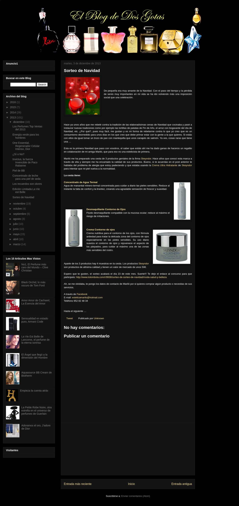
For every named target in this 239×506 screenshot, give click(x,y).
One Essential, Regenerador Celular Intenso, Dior (26, 146)
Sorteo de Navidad (23, 197)
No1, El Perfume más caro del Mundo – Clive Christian (34, 267)
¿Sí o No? (18, 154)
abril (16, 239)
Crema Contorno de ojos (100, 229)
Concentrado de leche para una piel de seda (27, 177)
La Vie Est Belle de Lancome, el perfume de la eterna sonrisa (35, 339)
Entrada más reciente (77, 483)
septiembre (20, 213)
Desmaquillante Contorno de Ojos (105, 209)
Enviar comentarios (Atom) (135, 496)
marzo (17, 244)
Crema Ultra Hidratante (164, 165)
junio (16, 228)
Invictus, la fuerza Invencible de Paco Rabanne (25, 162)
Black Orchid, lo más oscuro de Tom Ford (33, 284)
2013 (13, 117)
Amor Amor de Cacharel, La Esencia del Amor (35, 302)
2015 (13, 107)
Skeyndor (146, 158)
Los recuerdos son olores (27, 183)
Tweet (69, 318)
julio (15, 223)
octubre (18, 208)
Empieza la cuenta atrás (34, 390)
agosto (17, 218)
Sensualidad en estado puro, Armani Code (34, 320)
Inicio (131, 483)
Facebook (82, 294)
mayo (16, 234)
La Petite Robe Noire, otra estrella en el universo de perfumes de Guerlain (36, 410)
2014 (13, 112)
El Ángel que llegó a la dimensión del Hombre (34, 356)
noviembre (19, 203)
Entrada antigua (181, 483)
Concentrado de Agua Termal (80, 182)
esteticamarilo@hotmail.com (87, 297)
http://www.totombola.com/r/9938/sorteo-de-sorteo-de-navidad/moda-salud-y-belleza (121, 277)
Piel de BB (19, 170)
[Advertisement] (128, 449)
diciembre (19, 121)
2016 (13, 102)
